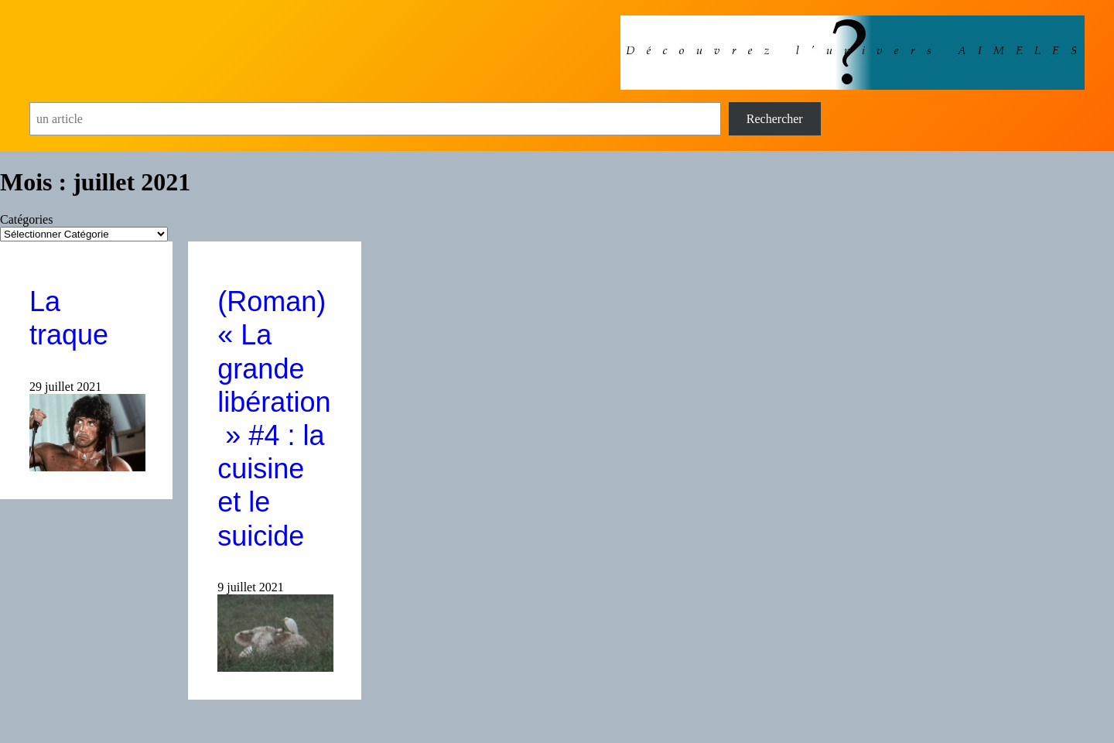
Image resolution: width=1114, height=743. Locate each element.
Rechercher (775, 118)
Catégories (26, 219)
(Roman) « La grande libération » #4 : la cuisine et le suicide (273, 418)
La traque (68, 318)
